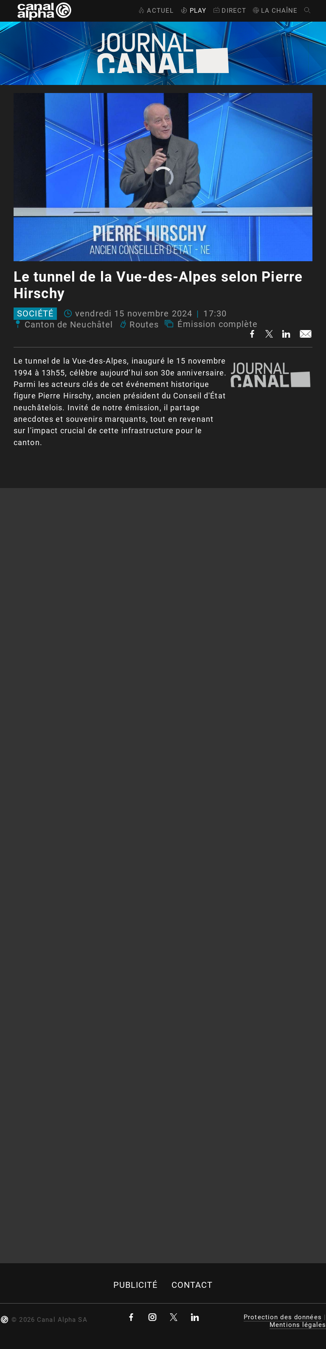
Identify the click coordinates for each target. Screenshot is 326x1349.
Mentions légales (298, 1325)
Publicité (135, 1285)
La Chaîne (275, 10)
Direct (229, 10)
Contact (192, 1285)
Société (35, 314)
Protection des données (283, 1317)
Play (192, 10)
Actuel (155, 10)
